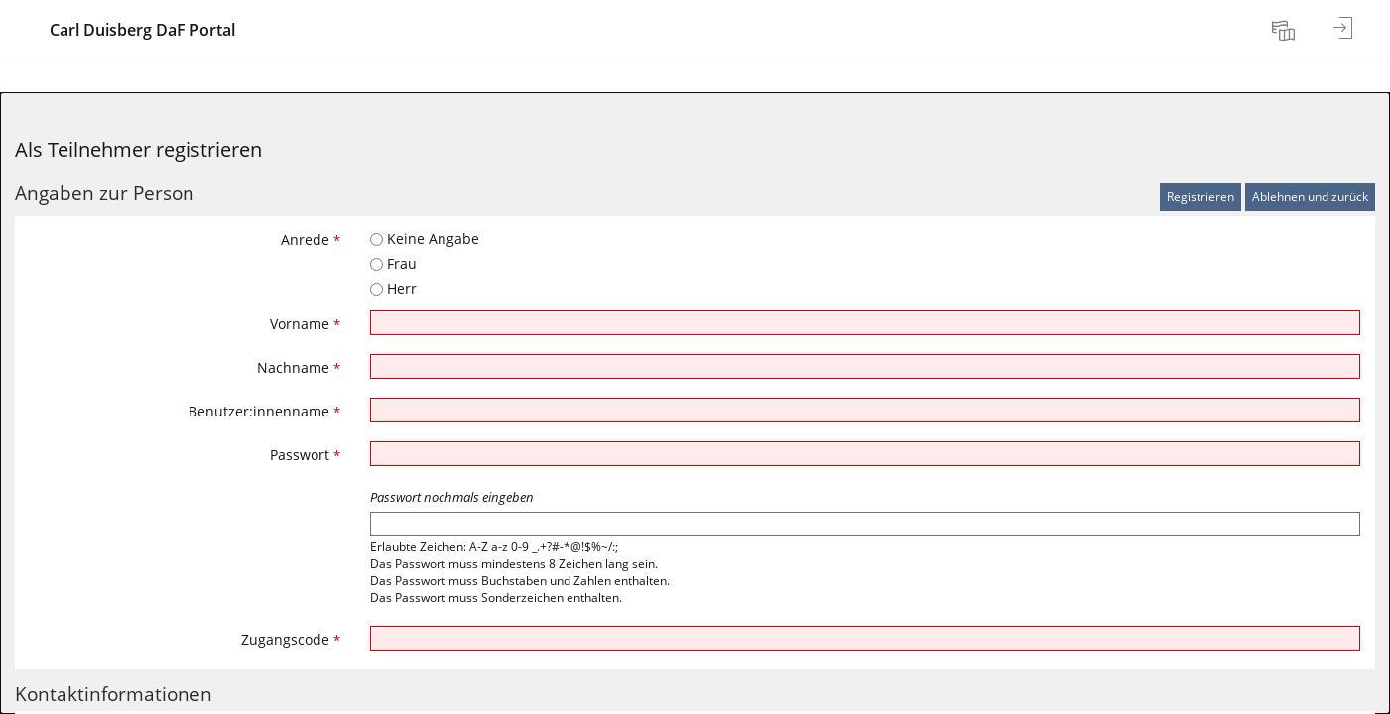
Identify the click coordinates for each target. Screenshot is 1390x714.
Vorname (305, 323)
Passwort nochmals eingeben (452, 497)
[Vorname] (865, 322)
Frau (393, 263)
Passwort (305, 454)
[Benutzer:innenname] (865, 410)
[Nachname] (865, 366)
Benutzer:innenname (264, 411)
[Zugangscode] (865, 638)
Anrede (310, 239)
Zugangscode (290, 639)
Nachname (298, 367)
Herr (393, 288)
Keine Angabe (424, 238)
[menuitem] (1286, 30)
